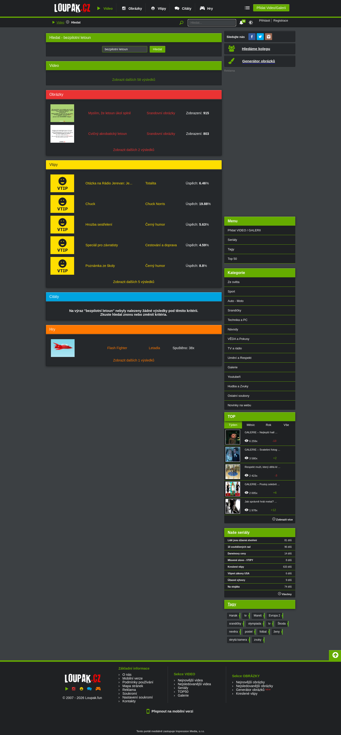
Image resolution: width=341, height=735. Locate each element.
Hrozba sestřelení (98, 224)
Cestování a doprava (161, 245)
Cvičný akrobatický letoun (107, 134)
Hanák (234, 616)
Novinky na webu (239, 405)
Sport (231, 291)
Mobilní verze (132, 678)
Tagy (231, 249)
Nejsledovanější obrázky (254, 686)
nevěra (234, 632)
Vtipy (158, 8)
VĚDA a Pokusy (238, 339)
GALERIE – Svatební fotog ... (262, 449)
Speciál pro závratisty (101, 245)
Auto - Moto (236, 301)
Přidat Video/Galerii (271, 8)
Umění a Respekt (239, 358)
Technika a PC (238, 320)
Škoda (283, 624)
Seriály (232, 240)
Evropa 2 (275, 616)
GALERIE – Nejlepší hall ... (261, 432)
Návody (233, 329)
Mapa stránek (132, 686)
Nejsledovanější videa (194, 684)
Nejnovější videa (190, 680)
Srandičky (234, 310)
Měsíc (251, 425)
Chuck (90, 204)
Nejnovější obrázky (250, 682)
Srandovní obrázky (161, 113)
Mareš (259, 616)
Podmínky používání (137, 682)
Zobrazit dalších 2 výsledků (133, 150)
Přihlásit (264, 20)
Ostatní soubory (238, 395)
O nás (126, 674)
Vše (286, 425)
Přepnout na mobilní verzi (170, 711)
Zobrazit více (282, 519)
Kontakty (129, 701)
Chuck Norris (155, 204)
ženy (278, 632)
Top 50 (232, 258)
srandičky (236, 624)
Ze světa (234, 282)
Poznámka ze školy (100, 266)
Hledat (76, 22)
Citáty (182, 8)
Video (104, 8)
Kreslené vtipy (246, 693)
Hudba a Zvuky (238, 386)
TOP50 (183, 692)
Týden (233, 425)
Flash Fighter (117, 348)
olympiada (255, 624)
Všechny (285, 594)
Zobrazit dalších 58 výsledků (133, 80)
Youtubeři (234, 377)
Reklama (129, 690)
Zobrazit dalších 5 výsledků (133, 282)
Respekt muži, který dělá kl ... (262, 467)
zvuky (259, 640)
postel (250, 632)
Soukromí (129, 693)
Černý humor (155, 224)
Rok (268, 425)
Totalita (150, 183)
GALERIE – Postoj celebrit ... (262, 484)
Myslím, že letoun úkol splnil (109, 113)
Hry (206, 8)
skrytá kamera (239, 640)
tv (246, 616)
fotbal (264, 632)
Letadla (154, 348)
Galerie (233, 367)
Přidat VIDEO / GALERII (244, 230)
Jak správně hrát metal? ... (261, 501)
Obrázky (131, 8)
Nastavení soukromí (137, 697)
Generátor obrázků (250, 690)
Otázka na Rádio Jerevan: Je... (108, 183)
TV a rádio (235, 348)
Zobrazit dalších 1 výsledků (133, 360)
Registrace (281, 20)
